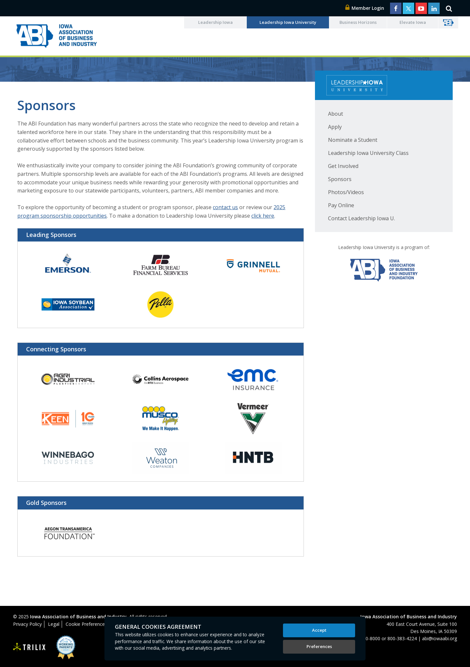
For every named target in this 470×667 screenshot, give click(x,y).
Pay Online (341, 205)
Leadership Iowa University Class (368, 153)
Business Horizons (358, 22)
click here (262, 215)
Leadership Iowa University (287, 22)
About (335, 113)
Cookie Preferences (86, 624)
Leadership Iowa (215, 22)
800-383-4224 (402, 638)
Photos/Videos (346, 192)
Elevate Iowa (413, 22)
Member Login (364, 8)
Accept (319, 630)
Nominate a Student (352, 139)
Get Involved (343, 166)
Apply (335, 126)
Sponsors (340, 179)
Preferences (319, 646)
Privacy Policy (27, 624)
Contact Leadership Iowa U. (361, 218)
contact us (225, 207)
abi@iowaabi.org (439, 638)
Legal (53, 624)
